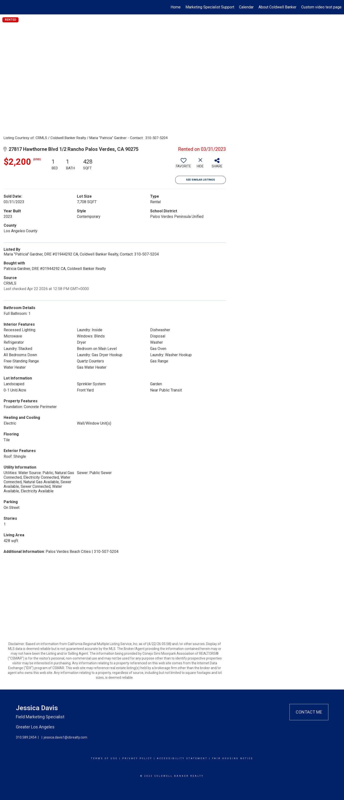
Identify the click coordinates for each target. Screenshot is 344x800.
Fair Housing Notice (232, 758)
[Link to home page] (6, 7)
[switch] (183, 165)
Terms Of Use (104, 758)
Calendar (246, 7)
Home (176, 7)
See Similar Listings (200, 179)
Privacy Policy (137, 758)
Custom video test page (321, 7)
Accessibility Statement (182, 758)
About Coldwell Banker (277, 7)
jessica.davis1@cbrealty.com (65, 737)
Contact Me (309, 712)
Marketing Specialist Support (209, 7)
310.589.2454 (26, 737)
